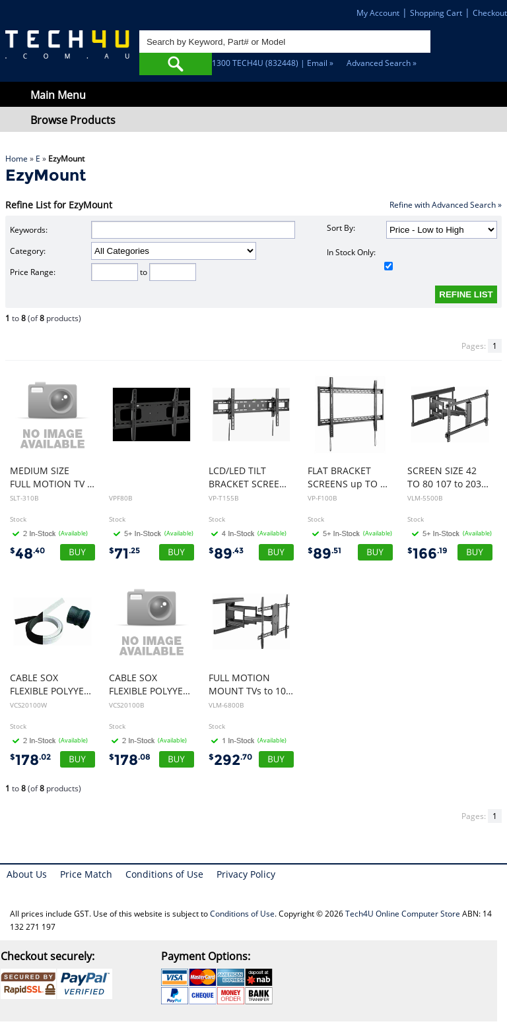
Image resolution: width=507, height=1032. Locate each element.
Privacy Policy (246, 874)
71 (124, 553)
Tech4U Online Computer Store (402, 913)
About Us (27, 874)
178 (30, 760)
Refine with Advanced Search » (445, 204)
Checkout (490, 12)
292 (230, 760)
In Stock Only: (360, 258)
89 (226, 553)
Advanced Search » (382, 63)
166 (427, 553)
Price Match (86, 874)
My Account (377, 12)
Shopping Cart (436, 12)
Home (16, 158)
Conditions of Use (164, 874)
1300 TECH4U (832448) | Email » (272, 63)
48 (27, 553)
